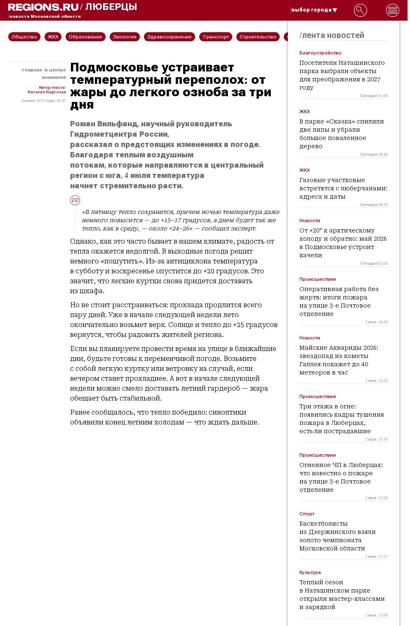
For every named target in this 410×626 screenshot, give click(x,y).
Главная (32, 70)
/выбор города (313, 10)
